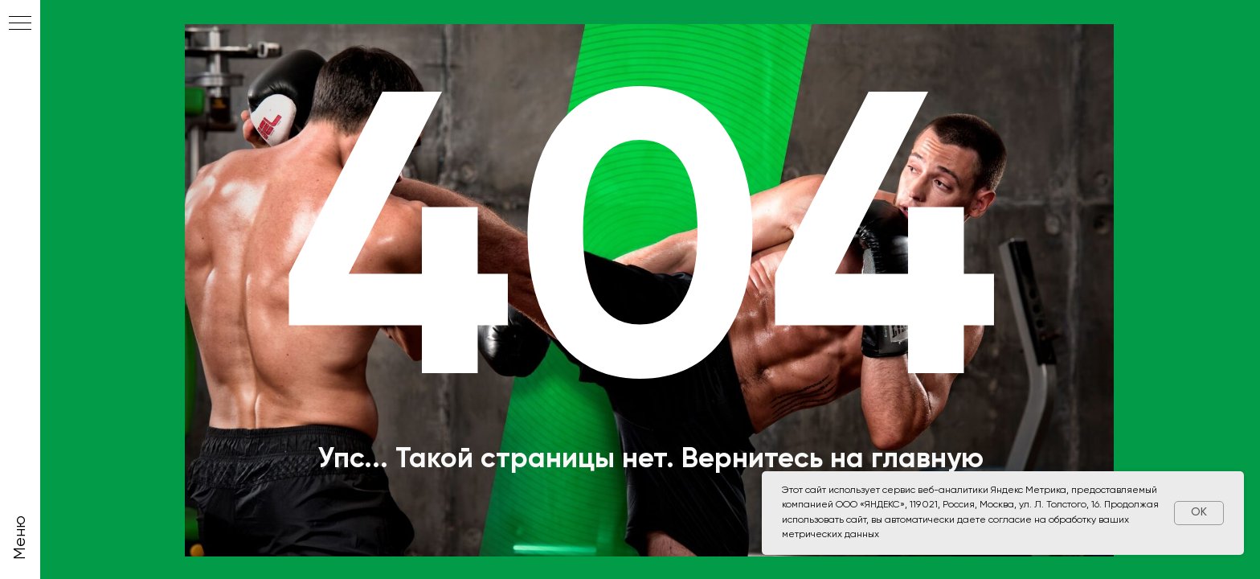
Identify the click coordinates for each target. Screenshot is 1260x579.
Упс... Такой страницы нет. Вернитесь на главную (650, 460)
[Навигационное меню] (20, 24)
